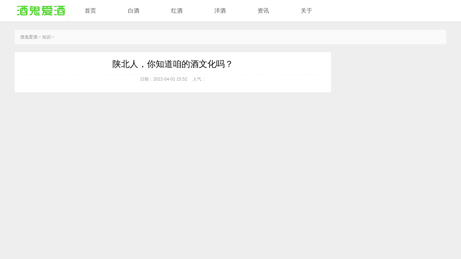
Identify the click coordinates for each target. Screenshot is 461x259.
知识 (46, 37)
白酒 (133, 11)
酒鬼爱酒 (28, 37)
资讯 (263, 11)
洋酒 (220, 11)
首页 (90, 11)
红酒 (177, 11)
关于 (306, 11)
